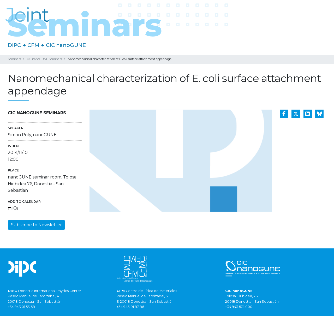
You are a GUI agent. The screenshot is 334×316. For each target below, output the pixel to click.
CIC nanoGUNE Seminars (44, 59)
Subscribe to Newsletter (36, 224)
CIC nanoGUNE (66, 45)
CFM (33, 45)
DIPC (14, 45)
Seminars (14, 59)
